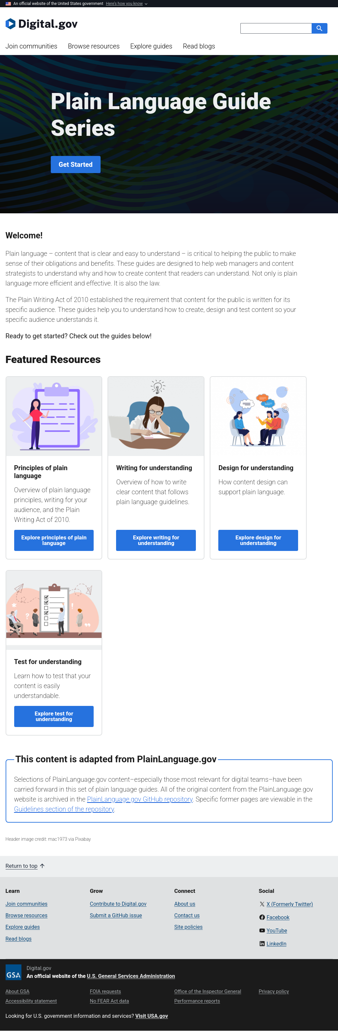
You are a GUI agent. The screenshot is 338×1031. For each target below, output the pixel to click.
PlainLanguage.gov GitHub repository (140, 799)
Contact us (187, 915)
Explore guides (151, 46)
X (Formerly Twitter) (289, 904)
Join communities (31, 46)
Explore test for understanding (54, 716)
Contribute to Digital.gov (118, 904)
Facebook (277, 917)
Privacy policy (274, 991)
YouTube (276, 930)
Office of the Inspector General (207, 991)
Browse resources (94, 46)
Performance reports (197, 1001)
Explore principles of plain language (53, 540)
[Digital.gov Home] (87, 24)
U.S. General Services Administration (131, 976)
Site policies (188, 927)
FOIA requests (105, 991)
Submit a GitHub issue (116, 915)
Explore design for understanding (258, 540)
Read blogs (199, 46)
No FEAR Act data (109, 1001)
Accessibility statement (31, 1001)
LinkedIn (276, 944)
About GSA (18, 991)
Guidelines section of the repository (64, 809)
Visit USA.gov (151, 1016)
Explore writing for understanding (156, 540)
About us (185, 904)
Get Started (76, 164)
